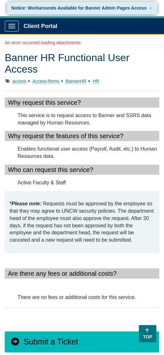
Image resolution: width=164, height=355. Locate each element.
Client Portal (40, 26)
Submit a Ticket (44, 341)
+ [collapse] (151, 8)
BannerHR (76, 81)
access (19, 81)
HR (96, 81)
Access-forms (45, 81)
